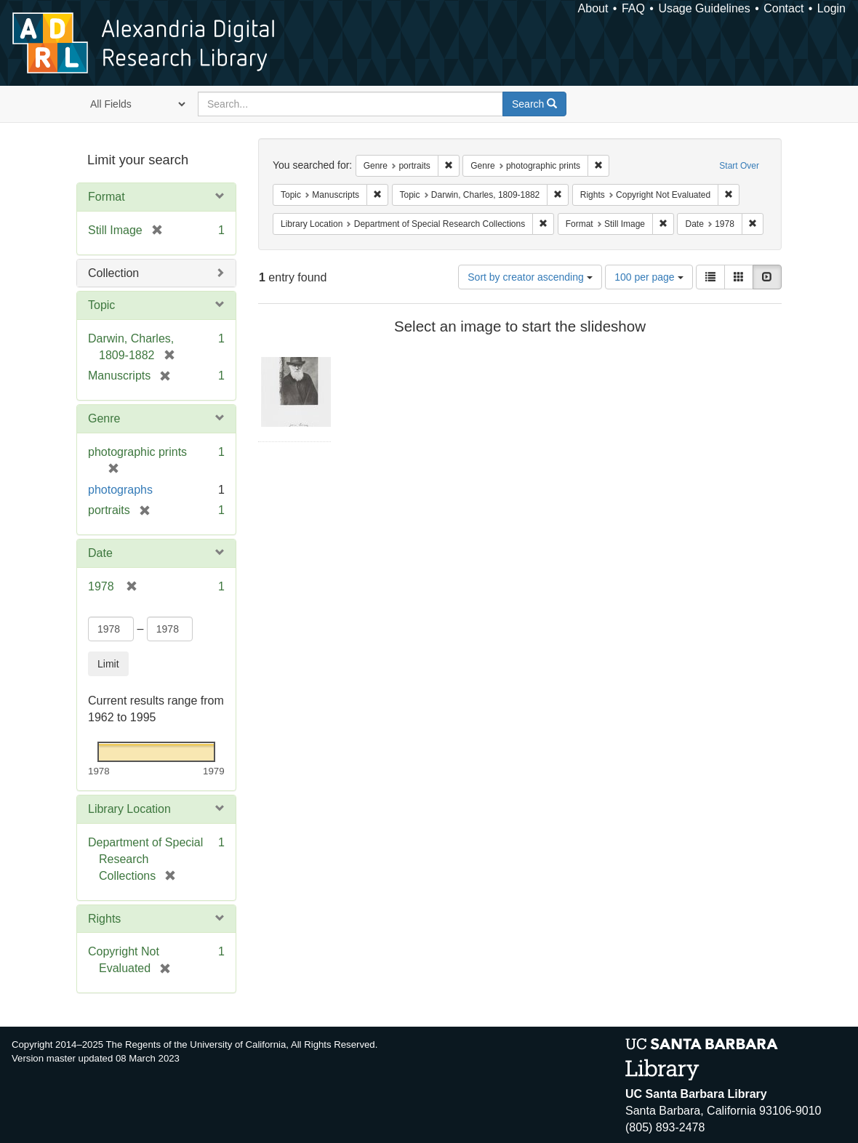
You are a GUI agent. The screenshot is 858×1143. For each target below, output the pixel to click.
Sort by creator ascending (530, 277)
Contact (783, 8)
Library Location (129, 809)
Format (106, 196)
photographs (120, 490)
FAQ (633, 8)
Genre (104, 418)
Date (100, 553)
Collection (113, 273)
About (593, 8)
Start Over (739, 166)
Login (831, 8)
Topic (101, 305)
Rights (104, 919)
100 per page (648, 277)
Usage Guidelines (704, 8)
